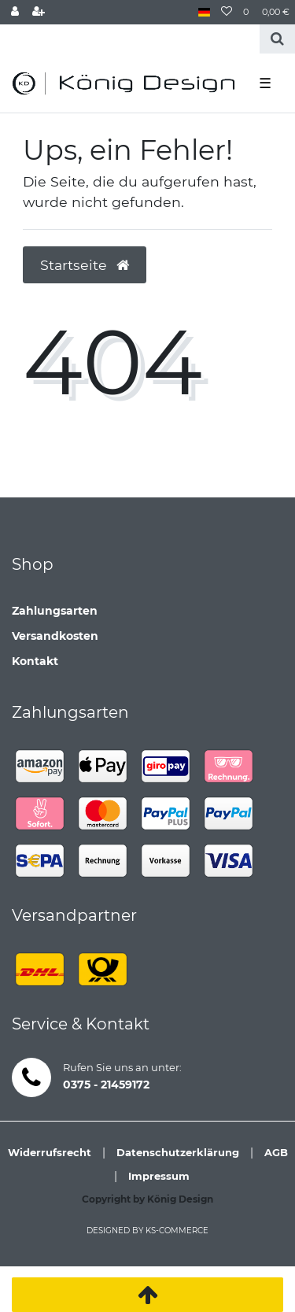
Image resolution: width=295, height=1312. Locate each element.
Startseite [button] (84, 265)
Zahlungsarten (55, 611)
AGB (276, 1152)
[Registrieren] (38, 12)
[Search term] (130, 39)
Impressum (159, 1176)
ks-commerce (177, 1230)
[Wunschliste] (227, 12)
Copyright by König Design (147, 1199)
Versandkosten (55, 636)
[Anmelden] (15, 12)
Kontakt (35, 661)
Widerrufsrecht (49, 1152)
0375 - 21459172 (106, 1084)
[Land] (204, 12)
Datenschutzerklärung (177, 1152)
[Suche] (277, 39)
